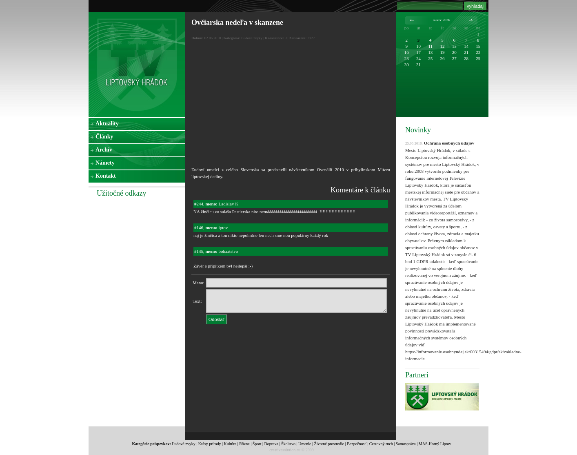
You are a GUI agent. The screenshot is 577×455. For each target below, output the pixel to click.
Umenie (304, 444)
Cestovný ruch (381, 444)
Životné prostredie (329, 444)
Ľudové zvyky (183, 444)
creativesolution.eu (284, 450)
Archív (103, 150)
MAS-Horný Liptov (435, 444)
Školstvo (288, 444)
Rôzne (244, 444)
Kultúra (230, 444)
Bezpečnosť (356, 444)
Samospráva (406, 444)
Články (104, 137)
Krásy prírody (209, 444)
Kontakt (105, 176)
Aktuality (107, 123)
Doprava (271, 444)
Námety (105, 163)
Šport (257, 444)
